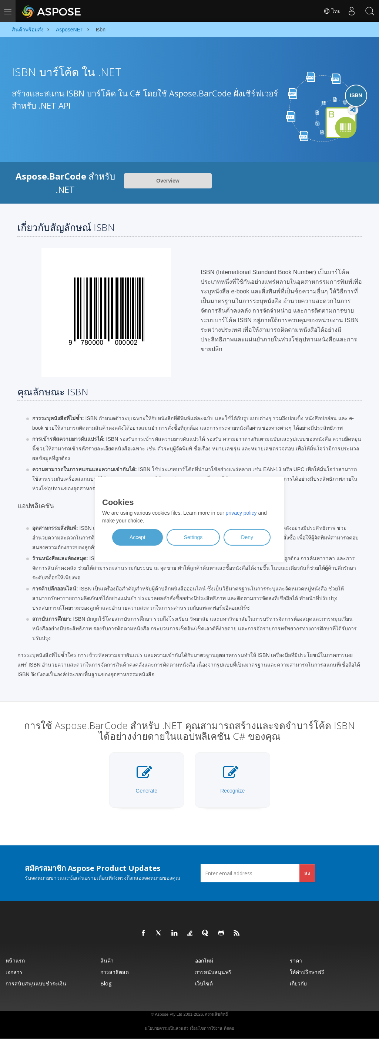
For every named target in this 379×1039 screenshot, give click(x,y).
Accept (137, 537)
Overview (167, 181)
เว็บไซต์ (204, 983)
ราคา (296, 960)
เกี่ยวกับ (298, 983)
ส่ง (307, 872)
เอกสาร (14, 971)
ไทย (331, 11)
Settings (193, 537)
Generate (146, 779)
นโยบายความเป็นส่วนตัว (166, 1028)
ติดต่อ (229, 1028)
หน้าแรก (15, 960)
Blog (105, 983)
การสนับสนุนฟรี (213, 971)
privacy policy (241, 513)
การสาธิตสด (114, 971)
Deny (247, 537)
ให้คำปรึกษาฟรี (307, 971)
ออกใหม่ (204, 960)
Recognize (232, 779)
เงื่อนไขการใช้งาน (206, 1028)
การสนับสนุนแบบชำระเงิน (36, 983)
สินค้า (107, 960)
